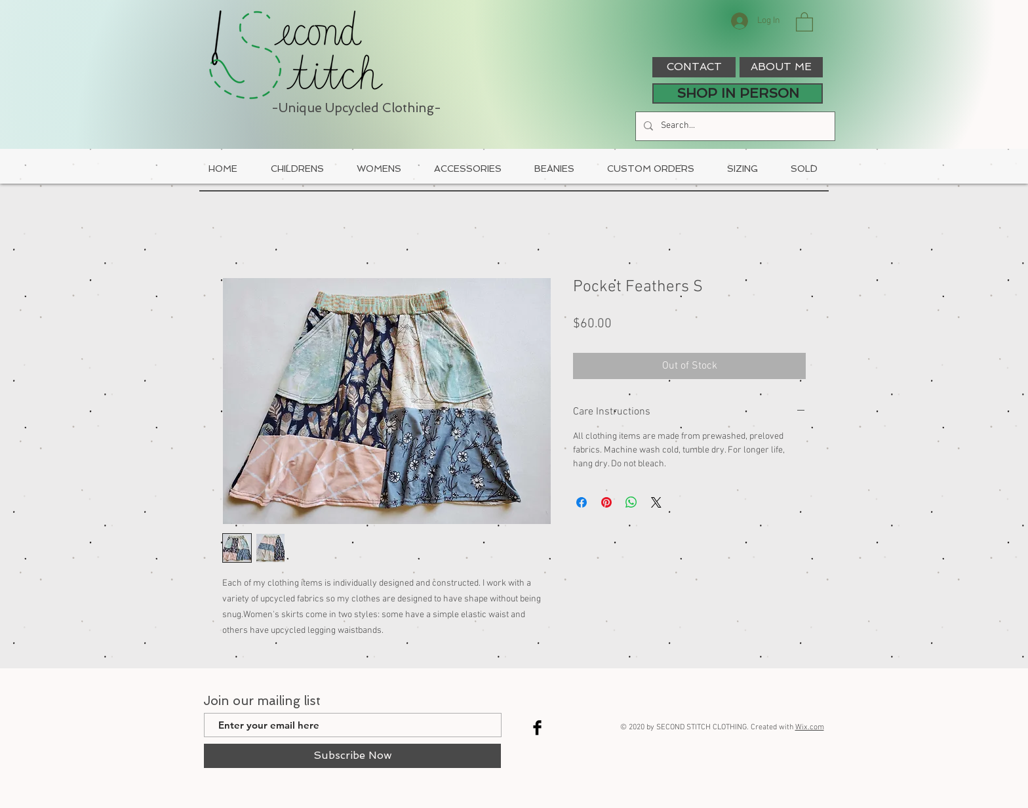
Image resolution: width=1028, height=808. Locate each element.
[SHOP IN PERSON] (737, 93)
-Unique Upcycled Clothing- (356, 107)
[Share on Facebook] (581, 502)
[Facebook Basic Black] (537, 727)
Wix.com (809, 727)
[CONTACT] (694, 67)
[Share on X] (656, 502)
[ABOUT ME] (781, 67)
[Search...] (734, 126)
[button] (804, 21)
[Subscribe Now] (352, 756)
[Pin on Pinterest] (606, 502)
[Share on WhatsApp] (631, 502)
